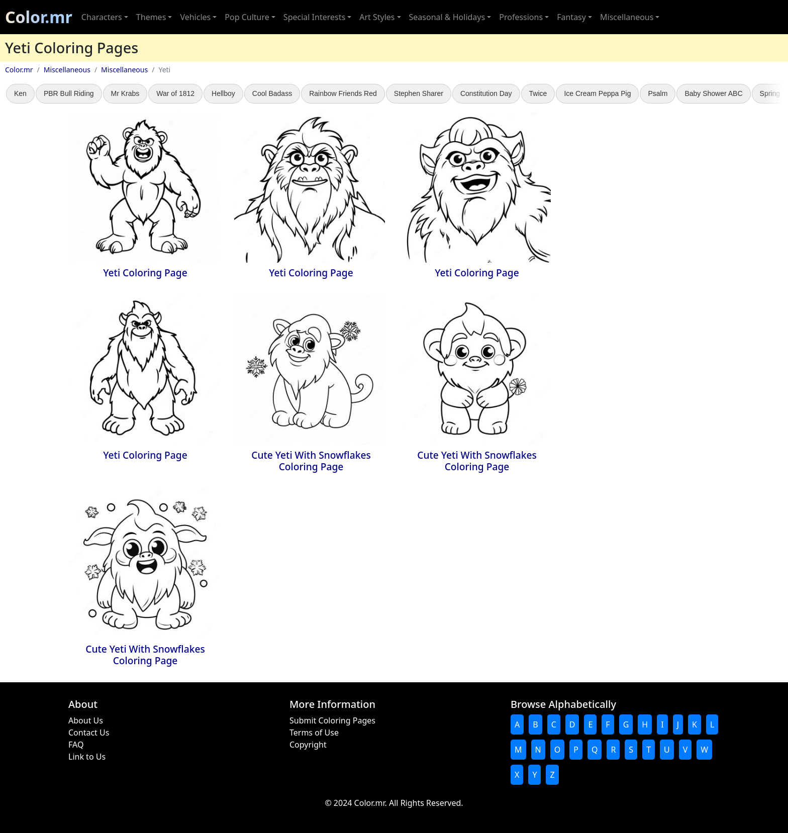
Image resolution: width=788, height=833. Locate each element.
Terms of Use (314, 732)
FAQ (75, 744)
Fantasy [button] (571, 17)
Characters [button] (101, 17)
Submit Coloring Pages (332, 720)
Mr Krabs (125, 93)
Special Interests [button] (314, 17)
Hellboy (223, 93)
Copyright (308, 744)
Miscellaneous (67, 69)
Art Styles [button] (377, 17)
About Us (85, 720)
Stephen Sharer (418, 93)
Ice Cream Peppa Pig (597, 93)
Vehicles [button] (195, 17)
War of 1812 (175, 93)
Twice (538, 93)
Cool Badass (272, 93)
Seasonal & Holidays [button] (447, 17)
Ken (20, 93)
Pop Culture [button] (247, 17)
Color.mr (38, 17)
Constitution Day (486, 93)
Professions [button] (521, 17)
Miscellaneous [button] (626, 17)
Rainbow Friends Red (343, 93)
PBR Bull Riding (69, 93)
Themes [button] (151, 17)
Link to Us (87, 756)
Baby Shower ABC (713, 93)
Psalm (657, 93)
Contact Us (88, 732)
